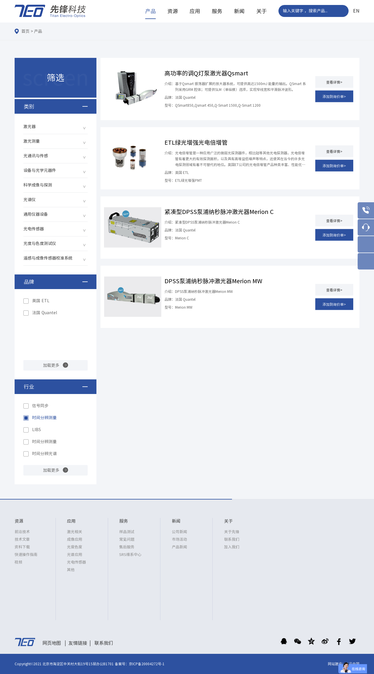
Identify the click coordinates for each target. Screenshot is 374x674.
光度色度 (74, 547)
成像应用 (74, 539)
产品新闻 (179, 547)
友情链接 (77, 643)
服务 (217, 11)
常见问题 (126, 539)
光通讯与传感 (35, 156)
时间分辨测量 (44, 418)
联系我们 (231, 539)
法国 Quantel (44, 313)
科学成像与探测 (37, 185)
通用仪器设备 (35, 214)
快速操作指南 (26, 555)
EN (356, 10)
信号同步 (40, 406)
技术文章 (22, 539)
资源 (172, 11)
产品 (150, 11)
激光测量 (31, 141)
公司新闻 (179, 532)
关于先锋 (231, 532)
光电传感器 (33, 229)
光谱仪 (29, 200)
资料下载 (22, 547)
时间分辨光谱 (44, 454)
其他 (71, 570)
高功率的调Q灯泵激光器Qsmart (206, 73)
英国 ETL (40, 301)
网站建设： (336, 664)
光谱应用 (74, 555)
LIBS (36, 430)
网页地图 (51, 643)
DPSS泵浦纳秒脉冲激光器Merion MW (213, 281)
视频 (18, 562)
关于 (261, 11)
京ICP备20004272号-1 (147, 664)
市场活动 (179, 539)
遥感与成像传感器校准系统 (47, 258)
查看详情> (334, 82)
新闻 (239, 11)
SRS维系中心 (130, 555)
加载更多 (51, 365)
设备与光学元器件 (39, 170)
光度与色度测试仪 (39, 243)
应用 (195, 11)
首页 (25, 31)
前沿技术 (22, 532)
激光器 (29, 127)
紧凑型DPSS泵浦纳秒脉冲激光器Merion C (219, 212)
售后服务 (126, 547)
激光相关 (74, 532)
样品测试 (126, 532)
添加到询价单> (334, 96)
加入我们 (231, 547)
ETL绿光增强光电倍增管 (196, 142)
